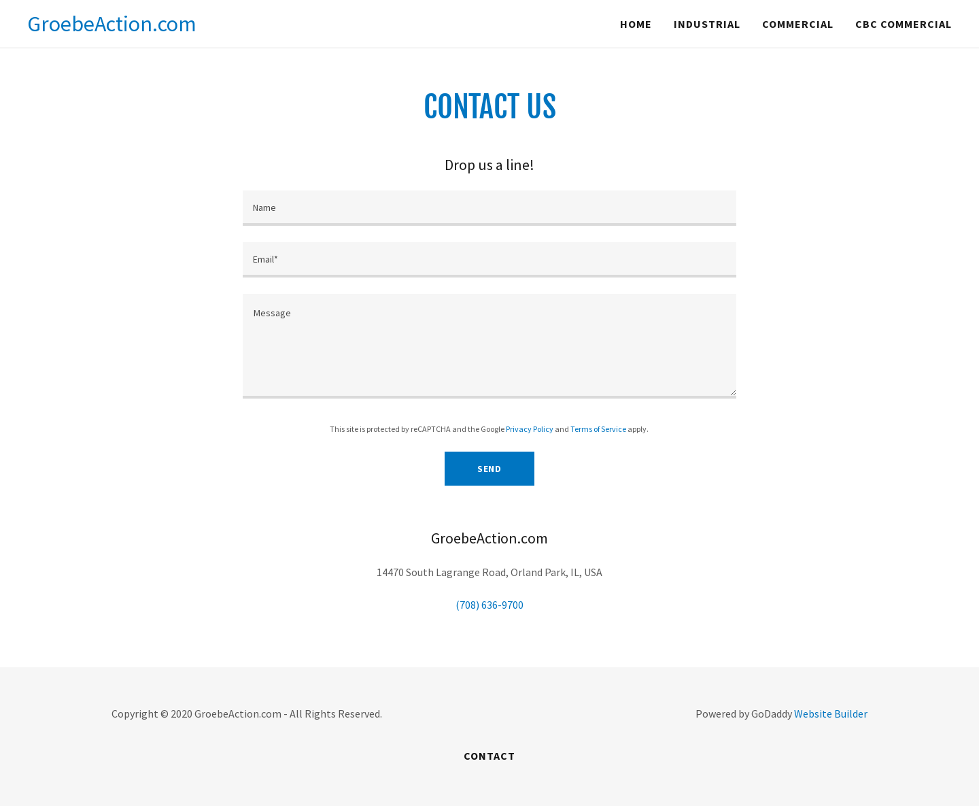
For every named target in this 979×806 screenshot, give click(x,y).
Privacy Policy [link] (529, 429)
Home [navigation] (636, 24)
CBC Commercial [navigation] (903, 24)
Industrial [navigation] (707, 24)
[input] (489, 208)
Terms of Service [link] (598, 429)
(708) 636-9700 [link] (489, 604)
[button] (111, 24)
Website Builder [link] (831, 713)
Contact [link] (489, 755)
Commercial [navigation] (798, 24)
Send (489, 469)
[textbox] (489, 346)
